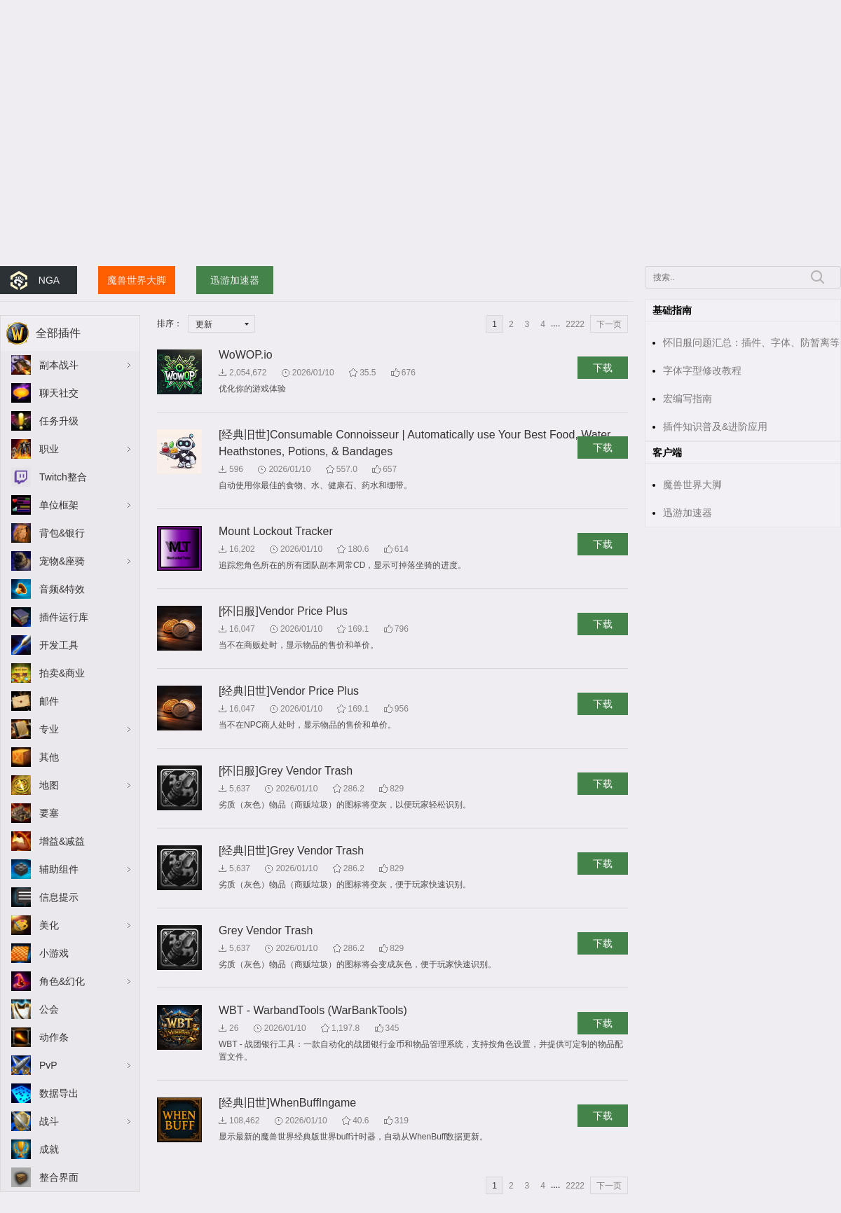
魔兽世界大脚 (136, 280)
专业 (49, 729)
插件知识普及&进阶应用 (715, 426)
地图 (49, 785)
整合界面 (58, 1177)
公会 (49, 1009)
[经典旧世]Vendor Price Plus (289, 691)
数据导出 (58, 1093)
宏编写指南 (687, 398)
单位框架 (58, 505)
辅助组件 (58, 869)
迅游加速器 (234, 280)
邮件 (49, 701)
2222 (575, 324)
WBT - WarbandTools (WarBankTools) (313, 1010)
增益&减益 (62, 841)
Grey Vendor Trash (266, 930)
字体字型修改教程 (702, 370)
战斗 (49, 1121)
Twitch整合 (63, 477)
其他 (49, 757)
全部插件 (58, 333)
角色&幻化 (62, 981)
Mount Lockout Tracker (276, 531)
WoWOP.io (246, 355)
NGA (49, 280)
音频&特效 (62, 589)
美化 (49, 925)
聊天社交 (58, 392)
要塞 (49, 813)
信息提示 (58, 897)
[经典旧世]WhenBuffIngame (287, 1103)
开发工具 (58, 645)
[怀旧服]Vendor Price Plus (283, 611)
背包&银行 (62, 533)
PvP (48, 1065)
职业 (49, 449)
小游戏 (54, 953)
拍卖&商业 (62, 673)
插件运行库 (63, 617)
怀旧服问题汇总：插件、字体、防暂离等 (751, 342)
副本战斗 (58, 364)
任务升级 (58, 421)
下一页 (609, 324)
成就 (49, 1149)
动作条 (54, 1037)
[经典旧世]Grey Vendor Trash (291, 851)
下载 (603, 367)
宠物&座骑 (62, 561)
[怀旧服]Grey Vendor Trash (286, 771)
